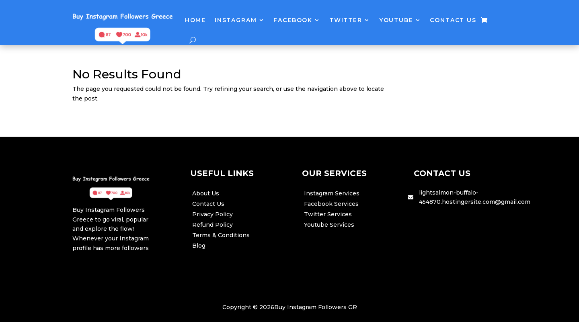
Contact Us (453, 20)
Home (195, 20)
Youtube (396, 20)
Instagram (236, 20)
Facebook (292, 20)
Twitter (345, 20)
